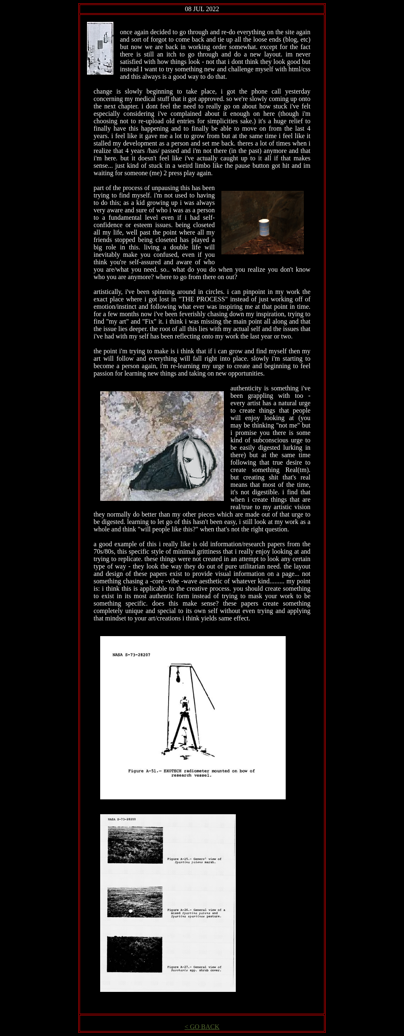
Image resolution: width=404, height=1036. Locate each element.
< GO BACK (202, 1026)
